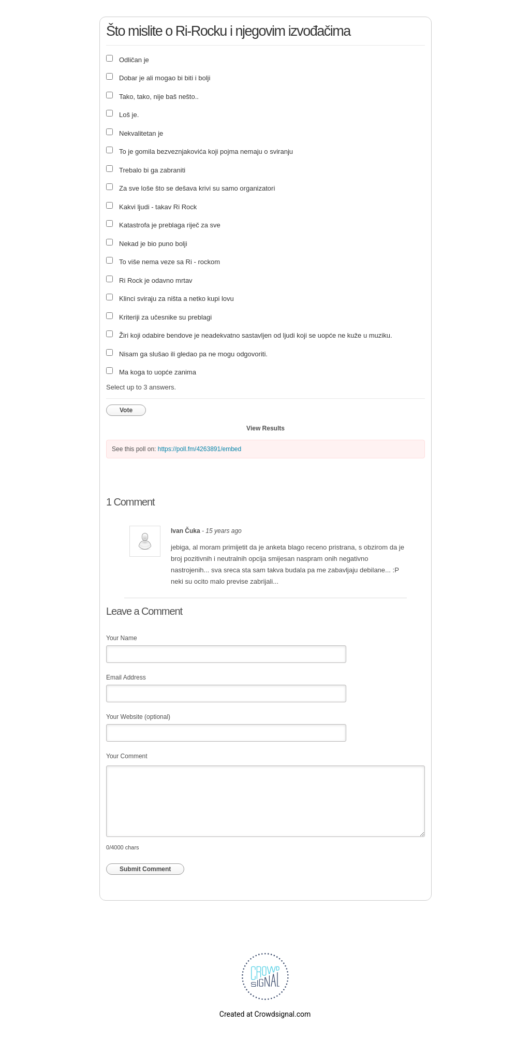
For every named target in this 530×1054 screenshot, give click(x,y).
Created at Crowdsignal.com (265, 1014)
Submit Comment (145, 869)
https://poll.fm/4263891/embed (199, 449)
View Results (265, 428)
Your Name (121, 638)
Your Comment (127, 756)
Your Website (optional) (138, 716)
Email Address (126, 677)
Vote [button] (126, 410)
